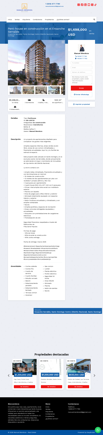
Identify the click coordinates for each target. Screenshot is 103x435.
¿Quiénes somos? (63, 19)
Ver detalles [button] (24, 386)
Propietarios (49, 19)
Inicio (10, 19)
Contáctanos (37, 19)
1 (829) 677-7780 (52, 4)
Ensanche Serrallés (15, 34)
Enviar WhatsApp (81, 94)
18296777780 (82, 56)
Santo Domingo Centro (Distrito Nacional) (38, 34)
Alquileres (26, 19)
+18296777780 (82, 58)
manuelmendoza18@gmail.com (54, 6)
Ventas (17, 19)
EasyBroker (91, 432)
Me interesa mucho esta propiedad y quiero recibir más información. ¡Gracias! (81, 79)
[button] (8, 375)
